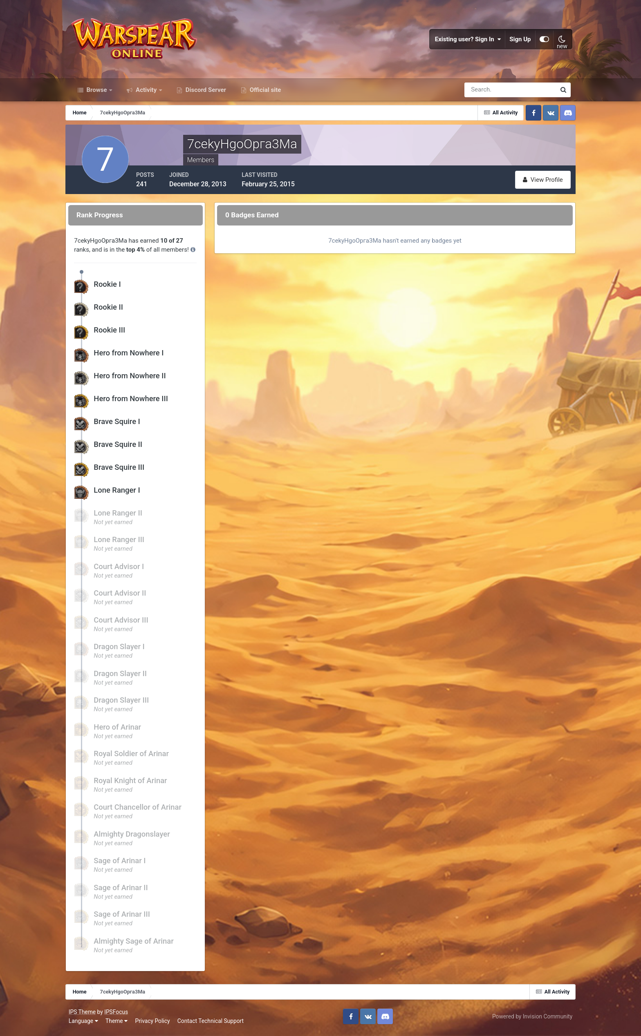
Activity (146, 93)
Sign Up (518, 41)
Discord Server (205, 93)
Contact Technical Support (212, 1023)
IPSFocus (118, 1014)
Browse (97, 93)
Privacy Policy (154, 1023)
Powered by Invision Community (531, 1019)
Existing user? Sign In (466, 40)
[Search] (482, 93)
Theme (118, 1023)
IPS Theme (83, 1014)
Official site (264, 93)
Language (85, 1023)
